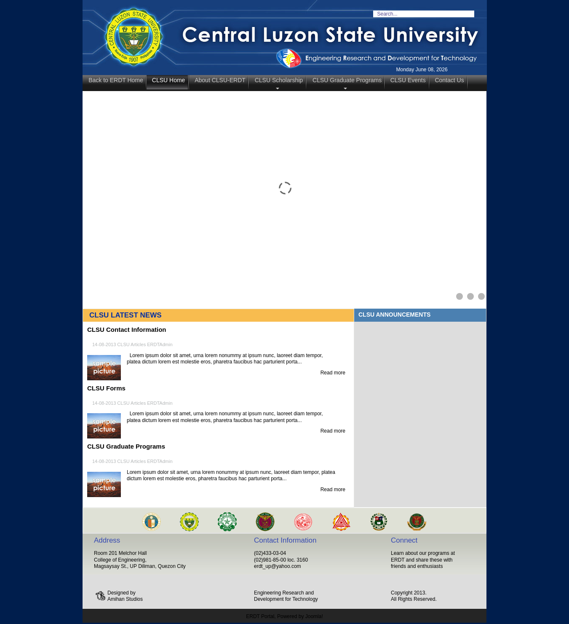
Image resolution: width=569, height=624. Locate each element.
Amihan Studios (125, 599)
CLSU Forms (106, 388)
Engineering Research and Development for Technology (286, 596)
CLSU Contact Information (126, 329)
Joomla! (314, 616)
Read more (333, 373)
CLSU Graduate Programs (126, 446)
